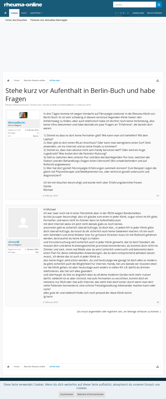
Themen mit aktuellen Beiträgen (48, 20)
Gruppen (35, 12)
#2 (158, 302)
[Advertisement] (83, 47)
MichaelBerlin (68, 104)
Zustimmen (66, 394)
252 (37, 252)
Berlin (35, 136)
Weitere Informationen (90, 394)
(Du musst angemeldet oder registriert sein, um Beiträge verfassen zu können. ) (119, 311)
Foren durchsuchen (16, 20)
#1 (158, 195)
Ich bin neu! (36, 104)
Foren (14, 13)
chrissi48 (13, 242)
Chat (24, 12)
